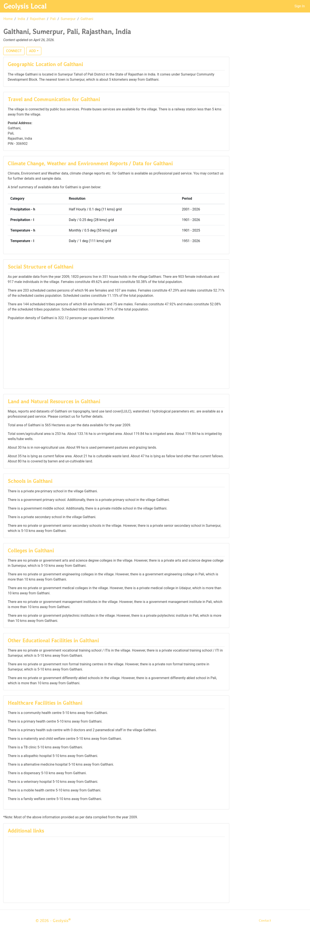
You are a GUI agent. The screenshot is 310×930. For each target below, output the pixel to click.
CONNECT (14, 51)
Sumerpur (68, 19)
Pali (53, 19)
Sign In (299, 6)
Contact (265, 920)
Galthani (87, 19)
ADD (32, 51)
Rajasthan (37, 19)
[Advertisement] (116, 354)
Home (8, 19)
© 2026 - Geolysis (53, 920)
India (21, 19)
